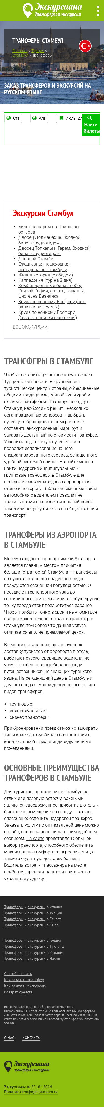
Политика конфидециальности (31, 1091)
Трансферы (13, 906)
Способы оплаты (18, 973)
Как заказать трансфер (24, 979)
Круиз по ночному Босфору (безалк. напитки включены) (47, 315)
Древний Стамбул (36, 258)
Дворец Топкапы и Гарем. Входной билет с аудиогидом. (54, 251)
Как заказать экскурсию (25, 985)
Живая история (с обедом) (45, 275)
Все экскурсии (30, 327)
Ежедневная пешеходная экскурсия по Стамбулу (44, 266)
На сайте (35, 838)
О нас (9, 1037)
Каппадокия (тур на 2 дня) (45, 280)
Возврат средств (18, 992)
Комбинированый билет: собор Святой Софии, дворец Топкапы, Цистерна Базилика (51, 291)
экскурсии (36, 906)
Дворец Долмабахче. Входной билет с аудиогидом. (49, 240)
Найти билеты (92, 124)
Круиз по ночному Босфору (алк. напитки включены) (52, 304)
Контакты (31, 1037)
